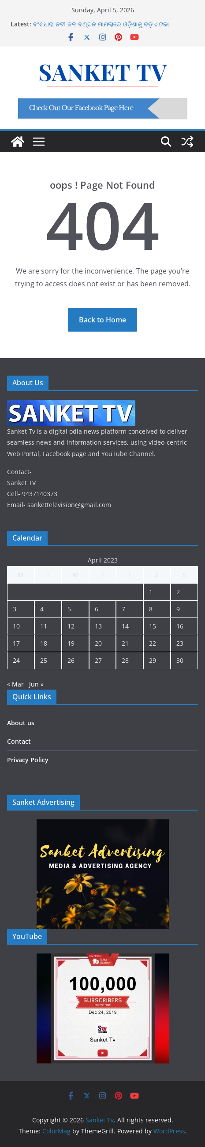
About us (20, 723)
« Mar (15, 684)
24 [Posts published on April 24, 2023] (16, 660)
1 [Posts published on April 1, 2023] (151, 592)
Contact (19, 741)
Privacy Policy (27, 760)
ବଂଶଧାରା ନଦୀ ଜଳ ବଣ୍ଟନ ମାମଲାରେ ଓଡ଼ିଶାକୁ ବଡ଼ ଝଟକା (101, 24)
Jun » (36, 684)
